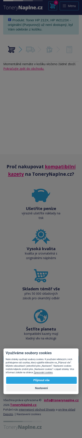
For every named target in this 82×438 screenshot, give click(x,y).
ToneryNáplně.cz (23, 405)
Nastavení (41, 388)
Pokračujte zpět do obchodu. (23, 68)
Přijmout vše (41, 380)
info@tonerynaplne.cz (61, 400)
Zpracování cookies (43, 372)
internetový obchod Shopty (37, 409)
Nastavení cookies (29, 414)
